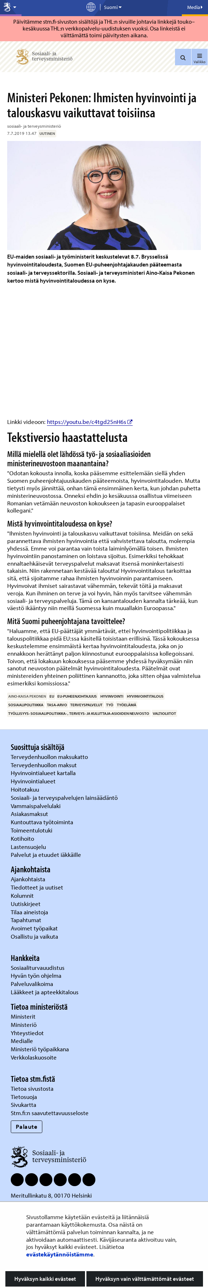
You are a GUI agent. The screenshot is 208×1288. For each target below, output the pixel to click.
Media (195, 7)
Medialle (22, 1040)
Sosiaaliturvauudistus (38, 967)
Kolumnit (23, 895)
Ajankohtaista (28, 879)
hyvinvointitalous (145, 696)
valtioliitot (164, 713)
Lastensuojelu (29, 846)
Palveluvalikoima (32, 983)
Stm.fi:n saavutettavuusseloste (50, 1113)
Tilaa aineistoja (29, 912)
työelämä (126, 704)
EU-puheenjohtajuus (77, 696)
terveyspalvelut (86, 704)
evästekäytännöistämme (59, 1254)
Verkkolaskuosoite (34, 1057)
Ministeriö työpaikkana (40, 1049)
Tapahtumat (26, 920)
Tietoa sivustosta (32, 1088)
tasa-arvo (57, 704)
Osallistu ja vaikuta (34, 936)
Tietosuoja (24, 1096)
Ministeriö (24, 1024)
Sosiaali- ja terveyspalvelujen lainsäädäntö (65, 797)
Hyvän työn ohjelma (36, 975)
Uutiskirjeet (26, 903)
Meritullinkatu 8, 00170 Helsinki (51, 1195)
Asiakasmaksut (29, 813)
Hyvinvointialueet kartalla (44, 773)
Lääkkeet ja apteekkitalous (45, 992)
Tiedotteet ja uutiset (38, 887)
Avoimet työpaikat (34, 928)
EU (51, 696)
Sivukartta (23, 1104)
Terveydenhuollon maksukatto (50, 756)
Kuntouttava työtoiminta (42, 822)
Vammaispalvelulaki (36, 806)
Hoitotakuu (26, 789)
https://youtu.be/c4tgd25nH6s (90, 421)
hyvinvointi (111, 696)
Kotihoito (22, 838)
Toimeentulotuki (32, 830)
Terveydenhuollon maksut (44, 765)
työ (109, 704)
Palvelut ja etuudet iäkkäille (46, 854)
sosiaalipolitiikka (25, 704)
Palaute (27, 1126)
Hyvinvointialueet (34, 781)
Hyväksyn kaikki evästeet (45, 1278)
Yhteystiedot (28, 1033)
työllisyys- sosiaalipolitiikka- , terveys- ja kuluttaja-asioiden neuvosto (78, 713)
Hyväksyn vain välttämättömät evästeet (144, 1278)
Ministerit (24, 1016)
